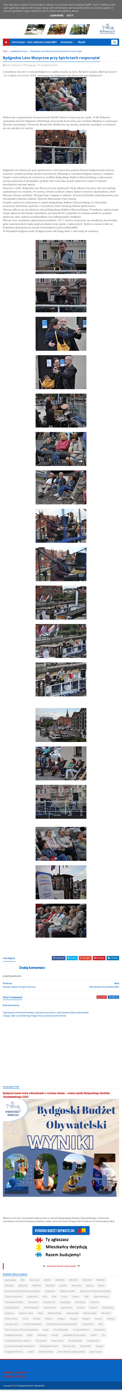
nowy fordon (11, 1320)
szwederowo (94, 1342)
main (40, 1314)
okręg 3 (74, 1320)
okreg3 (37, 1320)
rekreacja (42, 1337)
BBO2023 (23, 1287)
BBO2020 (87, 1281)
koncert (81, 1309)
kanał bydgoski (31, 1309)
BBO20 (47, 1281)
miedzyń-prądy (55, 1314)
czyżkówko (32, 1298)
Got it (70, 15)
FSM (87, 1298)
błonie (102, 1287)
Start (5, 53)
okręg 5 (98, 1320)
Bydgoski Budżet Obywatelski (61, 1267)
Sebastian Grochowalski (75, 1337)
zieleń (31, 1353)
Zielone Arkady (46, 1353)
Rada (30, 1337)
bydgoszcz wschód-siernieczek (96, 1292)
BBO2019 (74, 1281)
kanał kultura (50, 1309)
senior (94, 1337)
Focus (65, 1298)
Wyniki (81, 43)
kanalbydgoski (12, 1309)
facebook (113, 999)
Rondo (55, 1337)
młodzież (106, 1314)
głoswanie (33, 1303)
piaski (46, 1331)
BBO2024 (37, 1287)
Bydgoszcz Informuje (14, 1377)
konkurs (94, 1309)
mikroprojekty (90, 1314)
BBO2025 (50, 1287)
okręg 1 (49, 1320)
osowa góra (88, 1325)
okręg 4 (86, 1320)
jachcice (95, 1303)
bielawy (90, 1287)
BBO (23, 1281)
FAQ (45, 1298)
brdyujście (50, 1292)
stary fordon (58, 1342)
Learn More (56, 15)
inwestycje (80, 1303)
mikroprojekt (73, 1314)
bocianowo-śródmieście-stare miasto (22, 1292)
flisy (54, 1298)
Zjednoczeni (96, 1353)
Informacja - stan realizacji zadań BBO (34, 43)
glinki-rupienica (101, 1298)
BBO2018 (60, 1281)
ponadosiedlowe (81, 1331)
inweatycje (65, 1303)
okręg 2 (61, 1320)
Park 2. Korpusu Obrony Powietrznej (21, 1331)
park (101, 1325)
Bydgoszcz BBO (67, 1292)
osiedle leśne (11, 1325)
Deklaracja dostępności (15, 1374)
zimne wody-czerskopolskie (71, 1353)
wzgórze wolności (14, 1353)
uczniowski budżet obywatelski (20, 1348)
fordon (76, 1298)
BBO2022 (9, 1287)
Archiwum (66, 43)
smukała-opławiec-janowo (18, 1342)
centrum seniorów (13, 1298)
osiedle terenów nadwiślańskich (62, 1325)
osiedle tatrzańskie (33, 1325)
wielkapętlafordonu (49, 1348)
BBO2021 (101, 1281)
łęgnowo (9, 1314)
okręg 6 (111, 1320)
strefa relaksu (75, 1342)
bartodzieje (10, 1281)
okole (25, 1320)
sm (103, 1337)
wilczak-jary (69, 1348)
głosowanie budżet (14, 1303)
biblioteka (76, 1287)
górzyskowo (49, 1303)
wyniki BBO (86, 1348)
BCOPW (63, 1287)
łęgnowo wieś (26, 1314)
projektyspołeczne (19, 53)
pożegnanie (99, 1331)
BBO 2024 (34, 1281)
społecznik (41, 1342)
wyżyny (99, 1348)
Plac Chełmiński (61, 1331)
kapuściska (66, 1309)
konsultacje (108, 1309)
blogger (102, 999)
